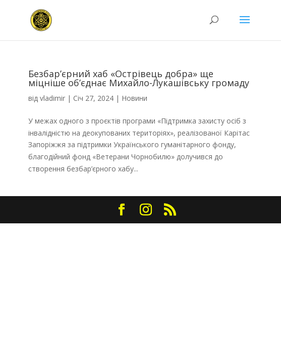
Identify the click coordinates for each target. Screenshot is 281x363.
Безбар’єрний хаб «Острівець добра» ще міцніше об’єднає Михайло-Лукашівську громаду (138, 78)
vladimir (52, 98)
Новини (134, 98)
